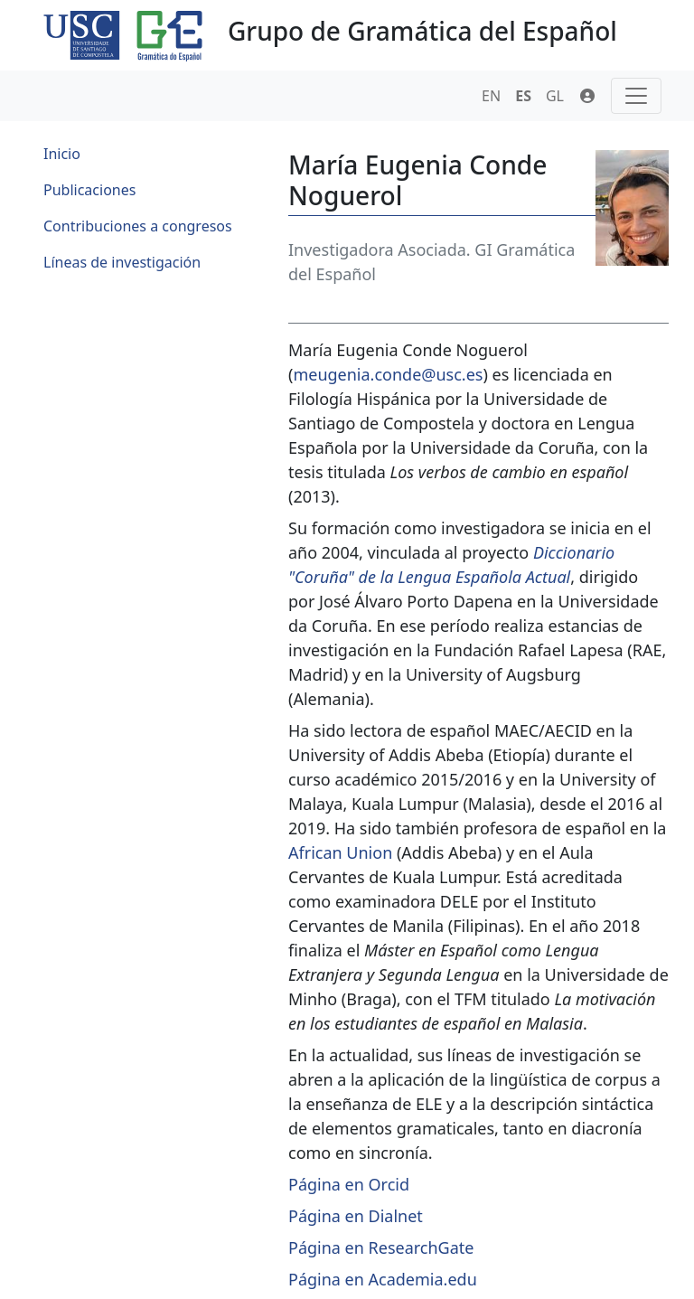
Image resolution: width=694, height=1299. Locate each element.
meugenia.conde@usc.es (388, 374)
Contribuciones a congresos (137, 226)
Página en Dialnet (355, 1216)
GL (555, 96)
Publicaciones (89, 190)
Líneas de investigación (122, 262)
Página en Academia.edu (382, 1279)
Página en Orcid (348, 1184)
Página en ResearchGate (381, 1247)
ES (523, 96)
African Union (340, 852)
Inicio (61, 154)
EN (491, 96)
